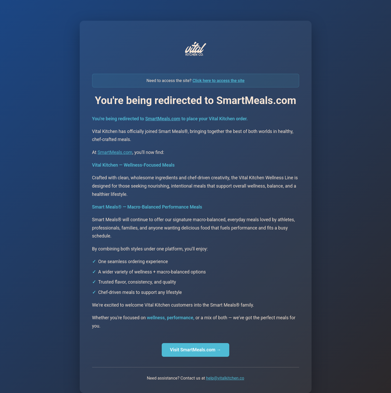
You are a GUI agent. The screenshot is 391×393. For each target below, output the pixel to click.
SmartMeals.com (162, 118)
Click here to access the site (219, 80)
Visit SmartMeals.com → (195, 349)
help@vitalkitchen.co (225, 378)
